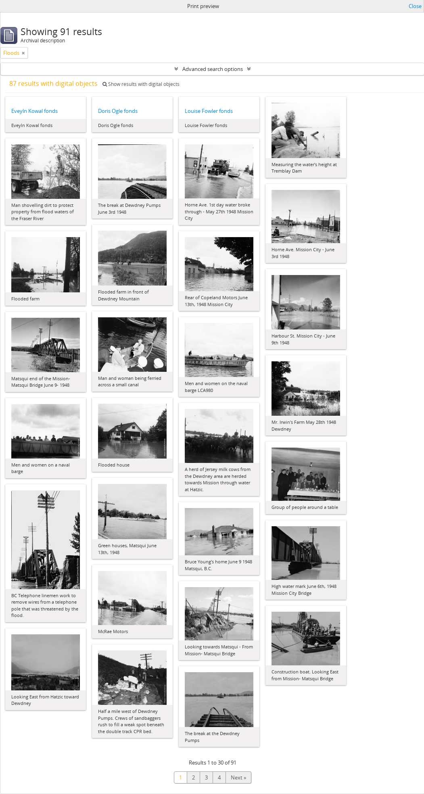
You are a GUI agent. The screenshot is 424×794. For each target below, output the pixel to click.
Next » (238, 777)
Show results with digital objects (141, 84)
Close (415, 6)
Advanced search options (212, 69)
